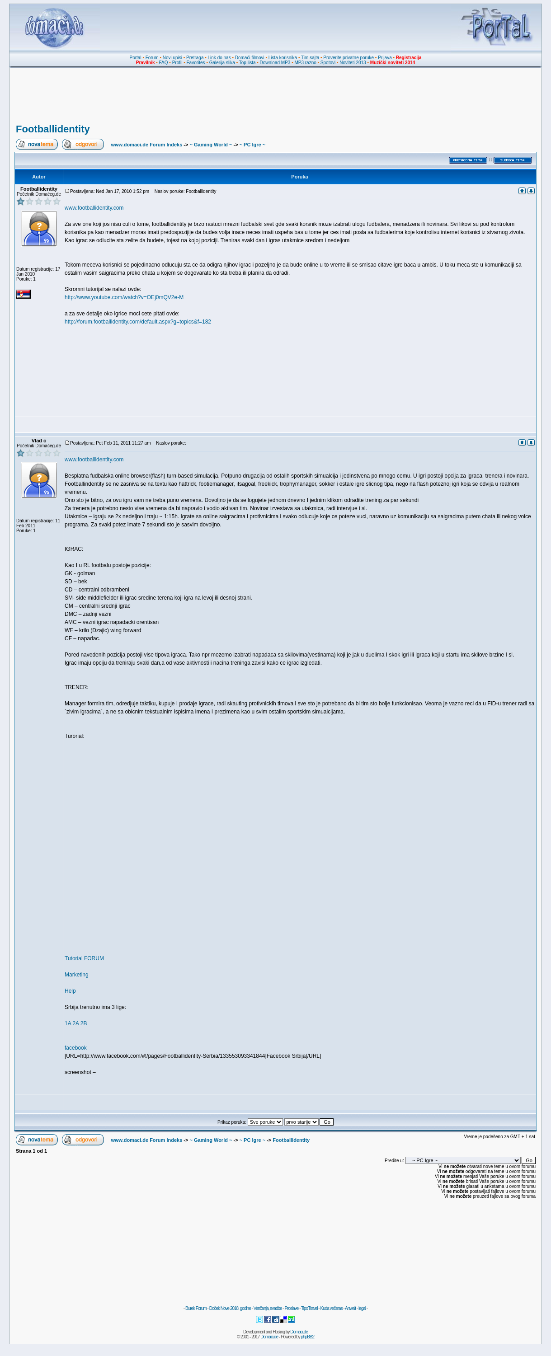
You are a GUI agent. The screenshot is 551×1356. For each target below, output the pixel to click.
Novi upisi (172, 57)
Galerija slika (222, 62)
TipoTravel (309, 1308)
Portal (135, 57)
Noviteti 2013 (352, 62)
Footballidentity (53, 129)
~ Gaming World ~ (210, 144)
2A (75, 1023)
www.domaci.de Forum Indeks (146, 144)
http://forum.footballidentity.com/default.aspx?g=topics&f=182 (138, 322)
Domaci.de (299, 1331)
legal (362, 1308)
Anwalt (350, 1308)
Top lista (247, 62)
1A (68, 1023)
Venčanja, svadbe (268, 1308)
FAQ (163, 62)
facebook (76, 1048)
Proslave (291, 1308)
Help (70, 991)
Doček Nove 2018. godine (230, 1308)
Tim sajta (310, 57)
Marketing (77, 974)
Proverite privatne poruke (348, 57)
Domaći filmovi (249, 57)
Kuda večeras (331, 1308)
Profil (177, 62)
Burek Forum (196, 1308)
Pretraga (194, 57)
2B (83, 1023)
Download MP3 (275, 62)
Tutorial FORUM (84, 958)
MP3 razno (305, 62)
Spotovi (327, 62)
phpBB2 (308, 1336)
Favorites (195, 62)
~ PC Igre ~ (252, 144)
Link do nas (219, 57)
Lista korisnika (282, 57)
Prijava (385, 57)
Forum (152, 57)
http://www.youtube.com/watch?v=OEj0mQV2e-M (124, 297)
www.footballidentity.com (94, 208)
